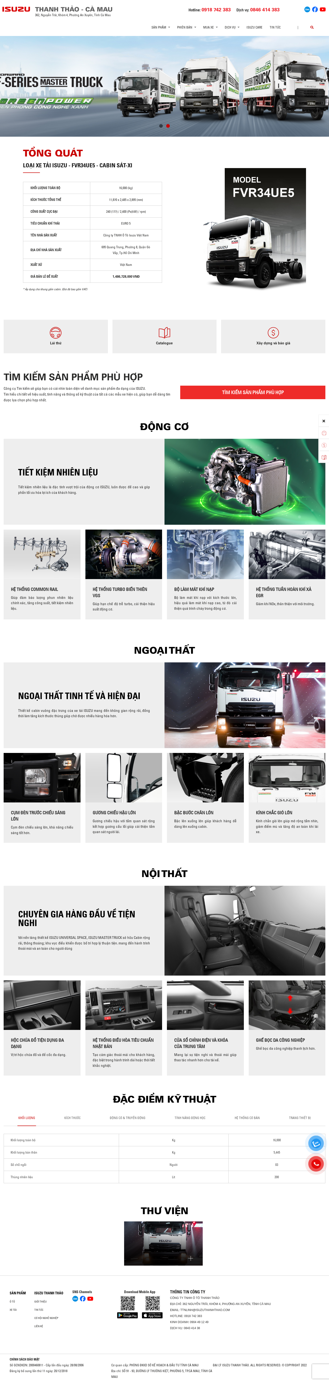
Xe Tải (13, 1309)
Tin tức (275, 27)
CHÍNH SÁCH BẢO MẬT (25, 1359)
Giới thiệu (40, 1301)
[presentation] (13, 84)
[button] (161, 126)
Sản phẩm (18, 1293)
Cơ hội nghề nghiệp (46, 1318)
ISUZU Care (254, 27)
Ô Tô (12, 1301)
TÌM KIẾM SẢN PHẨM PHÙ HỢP (253, 392)
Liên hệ (38, 1326)
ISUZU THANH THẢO (48, 1293)
